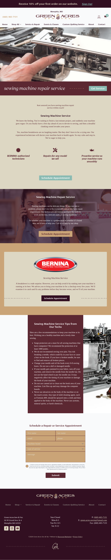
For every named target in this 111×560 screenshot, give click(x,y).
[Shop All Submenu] (20, 24)
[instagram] (12, 528)
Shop (17, 505)
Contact (101, 24)
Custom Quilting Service (73, 24)
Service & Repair (32, 24)
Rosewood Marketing (65, 537)
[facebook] (6, 528)
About (91, 24)
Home (4, 24)
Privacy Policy (77, 537)
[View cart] (106, 17)
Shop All (15, 24)
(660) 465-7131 (100, 517)
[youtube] (17, 528)
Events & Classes (51, 24)
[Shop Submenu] (20, 505)
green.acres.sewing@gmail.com (94, 520)
